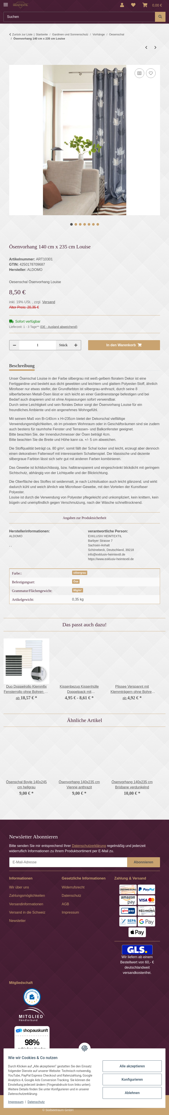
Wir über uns (19, 887)
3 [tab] (80, 224)
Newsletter (17, 921)
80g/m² (77, 590)
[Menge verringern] (14, 345)
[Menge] (37, 345)
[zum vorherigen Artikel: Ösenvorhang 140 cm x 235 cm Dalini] (146, 48)
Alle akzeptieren (129, 1066)
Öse (75, 581)
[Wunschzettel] (133, 5)
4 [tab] (84, 224)
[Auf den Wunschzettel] (151, 73)
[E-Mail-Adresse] (68, 862)
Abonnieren (143, 862)
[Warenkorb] (152, 5)
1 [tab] (71, 224)
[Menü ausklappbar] (6, 2)
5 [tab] (89, 224)
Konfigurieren (129, 1079)
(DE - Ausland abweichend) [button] (58, 327)
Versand (48, 302)
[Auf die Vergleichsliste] (139, 73)
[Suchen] (79, 17)
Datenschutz (38, 1102)
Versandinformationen (26, 904)
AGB (65, 904)
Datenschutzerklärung (89, 846)
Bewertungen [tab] (54, 365)
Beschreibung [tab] (22, 365)
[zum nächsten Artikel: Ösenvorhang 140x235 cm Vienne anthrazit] (155, 48)
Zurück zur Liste (22, 34)
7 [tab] (97, 224)
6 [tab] (93, 224)
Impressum (18, 1102)
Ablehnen (129, 1093)
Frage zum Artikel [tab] (90, 365)
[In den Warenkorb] (12, 62)
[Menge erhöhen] (76, 345)
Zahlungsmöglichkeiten (27, 895)
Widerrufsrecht (73, 887)
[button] (122, 5)
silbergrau (79, 572)
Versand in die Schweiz (27, 912)
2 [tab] (76, 224)
